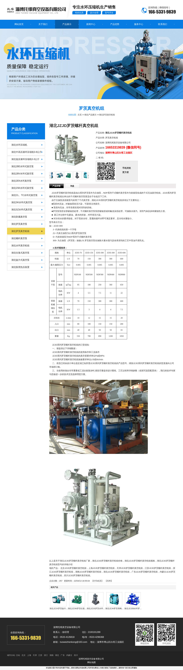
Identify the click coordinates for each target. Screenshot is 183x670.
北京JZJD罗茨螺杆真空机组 (73, 568)
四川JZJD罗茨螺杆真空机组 (77, 575)
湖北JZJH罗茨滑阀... (114, 608)
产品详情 (56, 186)
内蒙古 (69, 655)
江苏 (40, 655)
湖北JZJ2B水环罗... (132, 608)
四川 (76, 655)
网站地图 (91, 662)
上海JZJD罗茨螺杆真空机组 (102, 568)
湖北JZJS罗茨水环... (96, 608)
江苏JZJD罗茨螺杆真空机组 (158, 568)
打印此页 (97, 581)
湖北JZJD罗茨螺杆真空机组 (116, 572)
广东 (63, 655)
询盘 (72, 186)
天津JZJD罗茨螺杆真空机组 (130, 568)
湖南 (51, 655)
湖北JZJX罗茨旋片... (59, 608)
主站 (17, 655)
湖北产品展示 (90, 115)
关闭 (109, 581)
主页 (80, 115)
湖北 (57, 655)
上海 (29, 655)
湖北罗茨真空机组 (107, 115)
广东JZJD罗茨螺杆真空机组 (145, 572)
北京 (23, 655)
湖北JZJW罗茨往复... (77, 608)
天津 (35, 655)
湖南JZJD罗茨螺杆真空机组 (88, 572)
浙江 (46, 655)
